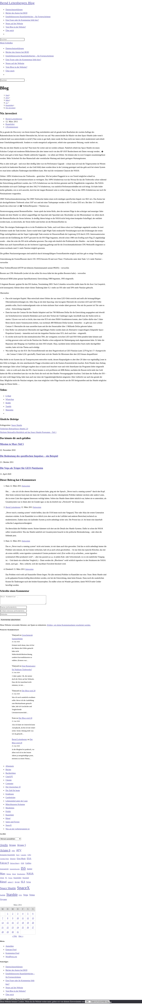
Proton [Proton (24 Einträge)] (10, 879)
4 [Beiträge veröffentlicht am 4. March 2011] (22, 915)
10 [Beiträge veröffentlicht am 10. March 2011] (18, 920)
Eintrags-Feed (11, 951)
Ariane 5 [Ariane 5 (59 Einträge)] (21, 846)
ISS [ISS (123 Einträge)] (23, 870)
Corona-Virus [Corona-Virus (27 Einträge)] (4, 860)
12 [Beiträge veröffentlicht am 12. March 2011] (28, 920)
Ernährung (10, 796)
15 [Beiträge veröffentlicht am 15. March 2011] (8, 924)
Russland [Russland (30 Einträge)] (26, 879)
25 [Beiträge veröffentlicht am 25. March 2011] (23, 929)
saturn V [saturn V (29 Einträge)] (11, 884)
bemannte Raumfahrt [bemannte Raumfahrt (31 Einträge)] (7, 856)
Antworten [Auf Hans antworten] (26, 486)
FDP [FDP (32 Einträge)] (22, 865)
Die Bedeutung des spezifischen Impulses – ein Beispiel (29, 456)
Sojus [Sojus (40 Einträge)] (28, 883)
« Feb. (14, 938)
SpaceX (9, 827)
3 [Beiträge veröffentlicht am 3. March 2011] (17, 915)
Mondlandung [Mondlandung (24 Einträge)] (21, 875)
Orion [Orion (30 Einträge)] (2, 879)
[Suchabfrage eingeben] (12, 39)
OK (87, 1003)
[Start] (7, 95)
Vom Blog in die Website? (16, 67)
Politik (8, 813)
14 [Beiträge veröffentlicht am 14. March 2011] (3, 924)
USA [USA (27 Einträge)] (20, 897)
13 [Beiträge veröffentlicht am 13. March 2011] (33, 920)
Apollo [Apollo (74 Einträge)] (4, 846)
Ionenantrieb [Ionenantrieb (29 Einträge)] (4, 871)
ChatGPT (9, 778)
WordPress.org (11, 958)
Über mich (10, 71)
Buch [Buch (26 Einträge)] (18, 856)
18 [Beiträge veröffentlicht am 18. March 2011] (23, 924)
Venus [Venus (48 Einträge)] (32, 896)
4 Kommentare (12, 127)
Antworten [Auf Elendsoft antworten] (29, 569)
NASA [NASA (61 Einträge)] (29, 875)
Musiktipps (10, 810)
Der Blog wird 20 (28, 692)
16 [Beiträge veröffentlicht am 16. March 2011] (13, 924)
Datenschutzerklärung (15, 48)
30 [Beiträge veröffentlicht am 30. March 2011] (13, 934)
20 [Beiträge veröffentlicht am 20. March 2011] (33, 924)
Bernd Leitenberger (14, 119)
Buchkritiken (11, 775)
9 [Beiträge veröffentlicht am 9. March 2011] (12, 920)
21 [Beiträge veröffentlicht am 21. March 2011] (3, 929)
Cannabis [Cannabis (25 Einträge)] (23, 856)
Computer (9, 785)
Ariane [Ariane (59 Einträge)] (12, 846)
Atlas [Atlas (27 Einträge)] (13, 852)
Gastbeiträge (10, 799)
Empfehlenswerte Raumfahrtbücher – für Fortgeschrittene (30, 56)
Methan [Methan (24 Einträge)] (9, 875)
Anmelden (10, 948)
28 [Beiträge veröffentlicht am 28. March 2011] (3, 934)
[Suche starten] (26, 80)
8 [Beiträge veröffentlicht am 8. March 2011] (7, 920)
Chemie (9, 782)
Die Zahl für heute (13, 792)
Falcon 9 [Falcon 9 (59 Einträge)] (4, 864)
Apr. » (20, 938)
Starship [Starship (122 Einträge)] (11, 896)
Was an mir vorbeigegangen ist (18, 831)
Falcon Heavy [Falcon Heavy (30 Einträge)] (15, 865)
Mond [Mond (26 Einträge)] (14, 875)
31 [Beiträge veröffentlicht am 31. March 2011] (18, 934)
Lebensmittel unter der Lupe (17, 803)
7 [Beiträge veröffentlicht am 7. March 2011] (2, 920)
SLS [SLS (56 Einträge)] (23, 883)
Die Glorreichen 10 (13, 789)
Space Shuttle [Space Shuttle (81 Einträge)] (8, 889)
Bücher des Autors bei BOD (17, 52)
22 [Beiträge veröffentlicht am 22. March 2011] (8, 929)
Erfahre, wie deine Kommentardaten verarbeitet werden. (69, 627)
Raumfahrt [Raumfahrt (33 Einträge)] (17, 879)
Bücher (8, 771)
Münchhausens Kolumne (15, 806)
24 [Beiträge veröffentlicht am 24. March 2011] (18, 929)
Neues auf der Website (15, 63)
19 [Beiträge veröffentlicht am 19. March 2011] (28, 924)
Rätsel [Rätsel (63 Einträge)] (3, 883)
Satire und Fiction (12, 823)
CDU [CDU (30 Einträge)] (29, 856)
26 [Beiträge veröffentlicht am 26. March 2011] (28, 929)
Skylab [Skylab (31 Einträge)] (17, 884)
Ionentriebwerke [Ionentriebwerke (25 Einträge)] (15, 870)
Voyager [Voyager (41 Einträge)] (3, 901)
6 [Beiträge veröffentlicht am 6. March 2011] (32, 915)
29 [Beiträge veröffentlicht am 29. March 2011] (8, 934)
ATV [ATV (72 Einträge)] (18, 851)
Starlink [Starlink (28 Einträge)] (2, 897)
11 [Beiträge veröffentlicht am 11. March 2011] (23, 920)
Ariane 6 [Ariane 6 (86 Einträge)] (5, 852)
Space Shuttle (16, 425)
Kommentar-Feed (12, 955)
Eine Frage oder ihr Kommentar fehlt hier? (23, 59)
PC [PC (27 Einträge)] (6, 879)
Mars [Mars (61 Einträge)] (2, 875)
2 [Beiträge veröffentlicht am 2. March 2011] (12, 915)
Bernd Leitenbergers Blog (17, 3)
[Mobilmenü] (6, 43)
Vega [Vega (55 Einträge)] (25, 896)
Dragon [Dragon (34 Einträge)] (13, 860)
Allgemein (10, 768)
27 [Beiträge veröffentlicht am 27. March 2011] (33, 929)
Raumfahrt (10, 124)
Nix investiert (10, 108)
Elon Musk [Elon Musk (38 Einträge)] (21, 860)
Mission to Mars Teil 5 (12, 444)
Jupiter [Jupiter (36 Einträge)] (29, 870)
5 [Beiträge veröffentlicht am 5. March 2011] (27, 915)
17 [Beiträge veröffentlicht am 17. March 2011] (18, 924)
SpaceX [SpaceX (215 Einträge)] (23, 889)
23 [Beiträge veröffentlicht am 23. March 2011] (13, 929)
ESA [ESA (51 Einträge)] (29, 860)
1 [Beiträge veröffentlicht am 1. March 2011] (7, 915)
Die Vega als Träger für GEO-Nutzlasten (21, 468)
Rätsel (8, 820)
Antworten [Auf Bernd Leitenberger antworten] (37, 507)
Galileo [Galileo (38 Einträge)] (28, 865)
